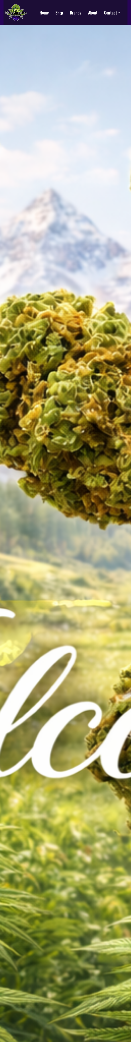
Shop (59, 12)
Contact (110, 12)
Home (44, 12)
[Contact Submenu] (120, 12)
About (92, 12)
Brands (75, 12)
